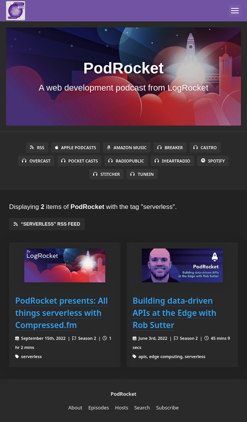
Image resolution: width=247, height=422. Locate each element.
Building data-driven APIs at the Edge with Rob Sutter (174, 312)
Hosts (121, 407)
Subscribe (167, 407)
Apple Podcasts (75, 147)
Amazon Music (127, 147)
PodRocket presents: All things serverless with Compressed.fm (61, 312)
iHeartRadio (172, 161)
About (75, 407)
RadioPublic (126, 161)
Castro (205, 147)
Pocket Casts (79, 161)
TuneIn (142, 174)
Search (142, 407)
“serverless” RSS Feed (47, 224)
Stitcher (106, 174)
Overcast (36, 161)
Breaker (170, 147)
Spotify (213, 161)
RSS (37, 147)
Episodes (99, 407)
